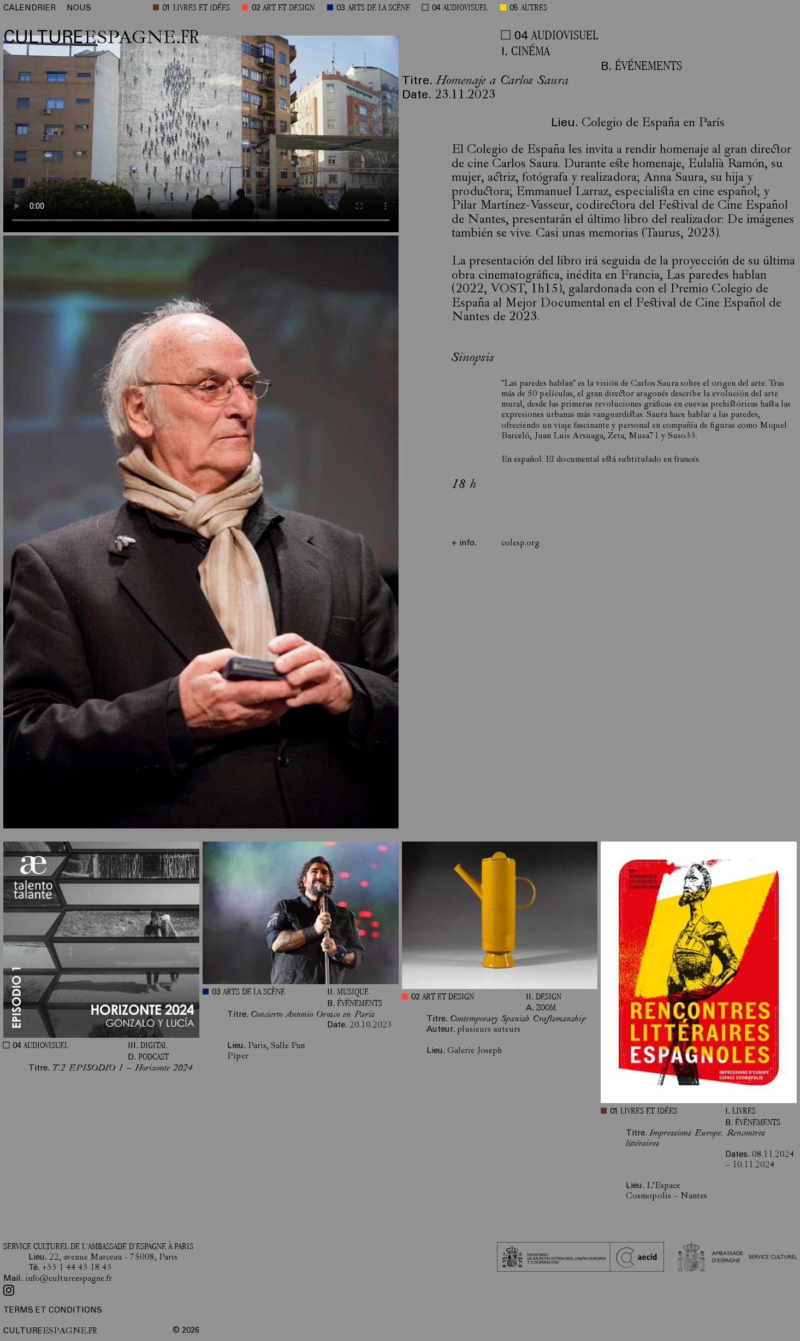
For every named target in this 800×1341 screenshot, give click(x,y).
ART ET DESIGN (289, 8)
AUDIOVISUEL (465, 8)
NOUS (79, 8)
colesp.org (520, 543)
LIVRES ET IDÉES (201, 8)
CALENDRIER (29, 8)
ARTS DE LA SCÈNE (379, 8)
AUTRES (534, 8)
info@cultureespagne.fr (68, 1279)
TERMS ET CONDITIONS (52, 1311)
